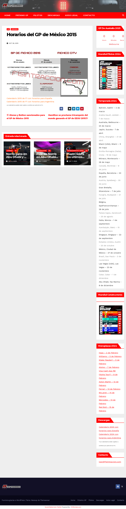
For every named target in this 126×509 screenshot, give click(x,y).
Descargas (54, 15)
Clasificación (41, 150)
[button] (123, 15)
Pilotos (37, 15)
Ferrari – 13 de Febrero (109, 389)
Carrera (9, 150)
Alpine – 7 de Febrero (109, 367)
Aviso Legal (71, 15)
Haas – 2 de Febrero (108, 353)
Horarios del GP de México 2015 (41, 34)
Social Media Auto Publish (53, 507)
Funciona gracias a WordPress (13, 500)
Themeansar (45, 500)
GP (8, 29)
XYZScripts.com (76, 507)
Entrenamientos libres (75, 150)
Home (7, 15)
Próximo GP (22, 15)
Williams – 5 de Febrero (110, 356)
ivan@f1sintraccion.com (110, 462)
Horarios (14, 29)
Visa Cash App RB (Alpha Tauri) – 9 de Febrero (108, 374)
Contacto (89, 15)
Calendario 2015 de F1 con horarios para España (29, 98)
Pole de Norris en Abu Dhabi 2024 (46, 157)
